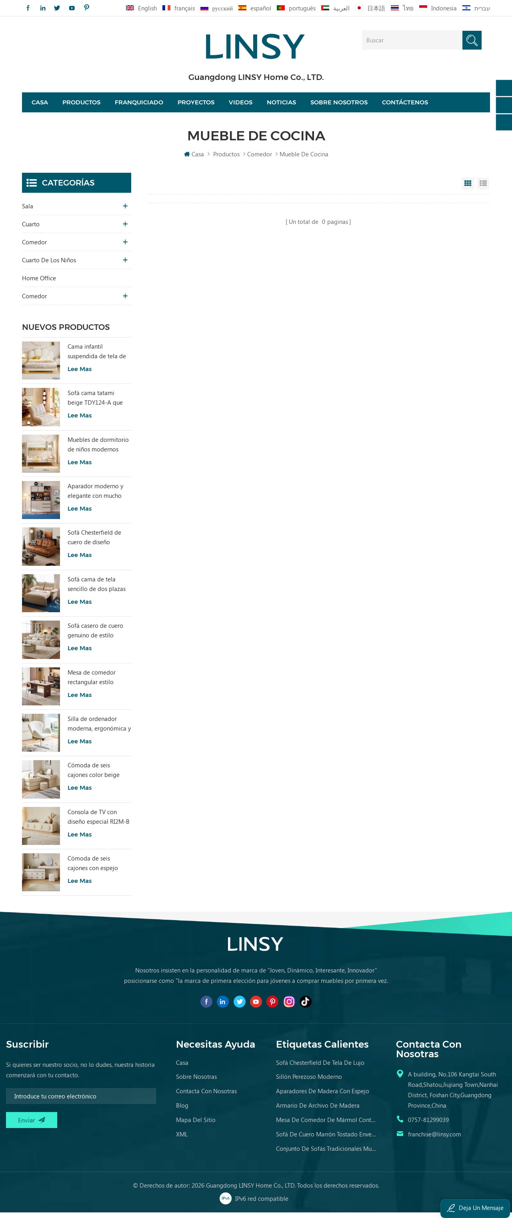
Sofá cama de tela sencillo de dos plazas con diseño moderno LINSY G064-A (97, 590)
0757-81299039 (428, 1125)
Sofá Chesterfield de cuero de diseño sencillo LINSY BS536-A (98, 543)
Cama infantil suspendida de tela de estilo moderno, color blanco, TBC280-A (97, 357)
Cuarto (31, 230)
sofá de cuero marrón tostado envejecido (326, 1140)
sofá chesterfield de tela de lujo (320, 1068)
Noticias (281, 105)
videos (240, 105)
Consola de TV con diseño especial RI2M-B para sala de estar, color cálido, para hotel (99, 822)
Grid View (468, 189)
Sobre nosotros (339, 105)
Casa (40, 105)
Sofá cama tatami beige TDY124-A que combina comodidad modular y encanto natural (95, 403)
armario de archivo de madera (318, 1111)
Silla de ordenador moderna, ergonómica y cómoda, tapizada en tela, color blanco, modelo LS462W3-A (99, 729)
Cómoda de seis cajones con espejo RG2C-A (93, 869)
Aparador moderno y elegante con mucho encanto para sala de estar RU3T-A (95, 496)
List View (483, 189)
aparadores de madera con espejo (322, 1096)
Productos (81, 105)
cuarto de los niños (49, 266)
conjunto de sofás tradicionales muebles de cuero (326, 1154)
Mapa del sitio (196, 1125)
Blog (182, 1111)
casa (182, 1068)
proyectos (196, 105)
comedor (259, 160)
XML (182, 1140)
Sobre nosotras (196, 1082)
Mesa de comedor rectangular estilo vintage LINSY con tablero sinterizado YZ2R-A (93, 683)
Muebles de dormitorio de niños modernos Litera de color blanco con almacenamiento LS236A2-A (98, 450)
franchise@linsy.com (434, 1140)
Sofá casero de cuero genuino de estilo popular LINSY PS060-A (98, 636)
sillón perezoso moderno (309, 1082)
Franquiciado (139, 105)
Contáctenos (405, 105)
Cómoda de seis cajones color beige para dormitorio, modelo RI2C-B (94, 776)
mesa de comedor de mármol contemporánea (326, 1125)
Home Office (39, 284)
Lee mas (80, 374)
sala (27, 212)
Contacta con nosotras (206, 1096)
